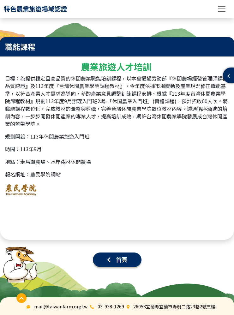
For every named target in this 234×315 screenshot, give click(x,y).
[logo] (35, 9)
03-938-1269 (111, 306)
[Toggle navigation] (221, 9)
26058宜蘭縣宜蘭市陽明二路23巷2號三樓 (174, 306)
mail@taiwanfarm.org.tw (60, 306)
